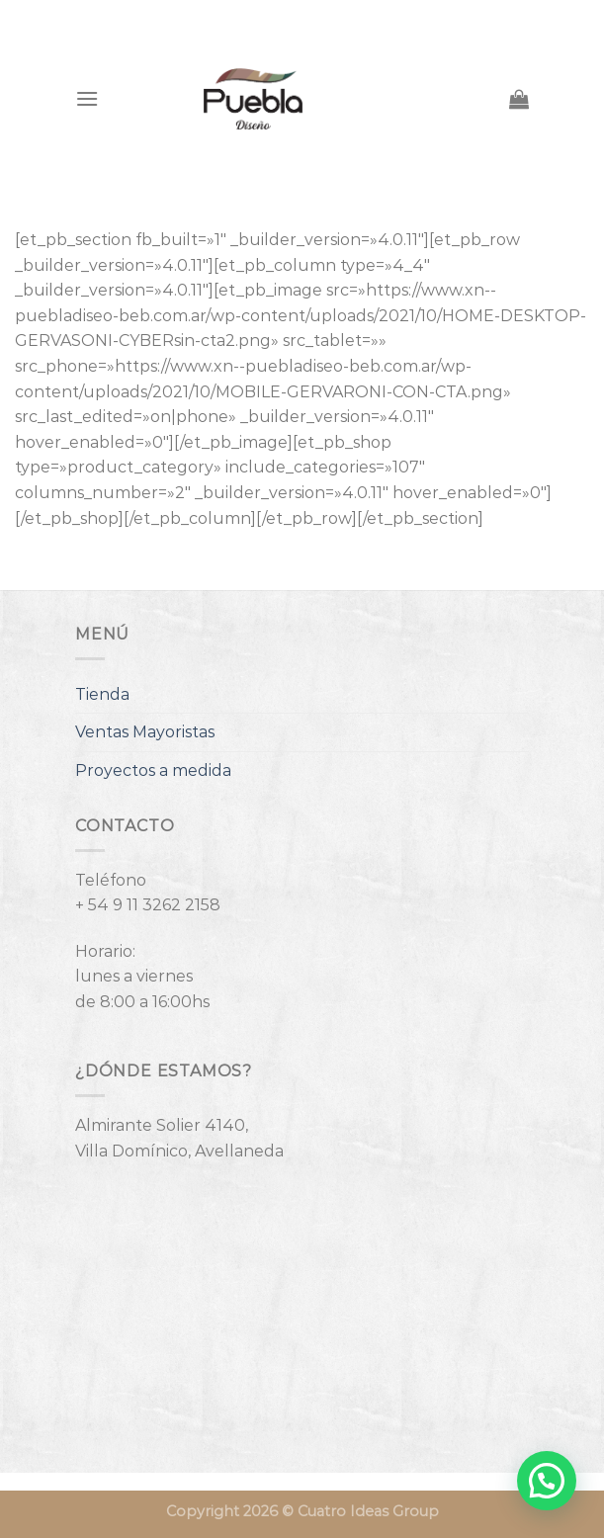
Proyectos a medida (153, 770)
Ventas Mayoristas (145, 732)
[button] (546, 1480)
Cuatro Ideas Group (368, 1511)
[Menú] (87, 98)
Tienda (102, 694)
